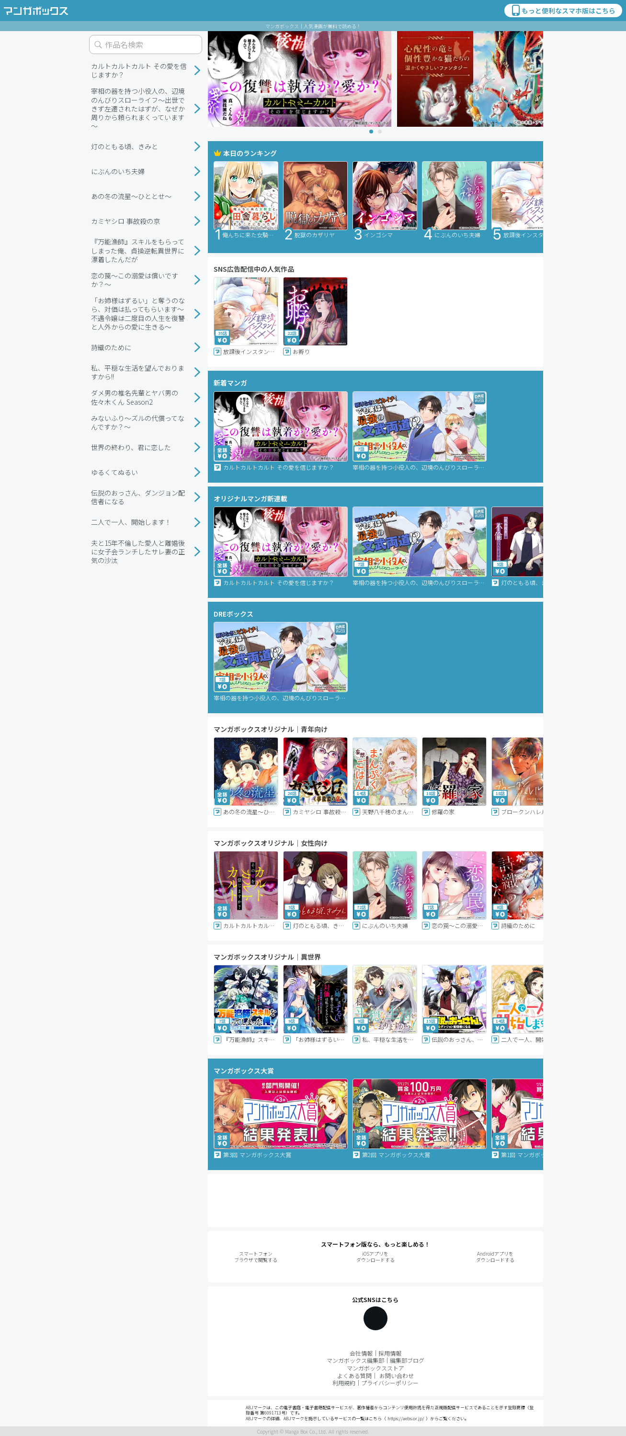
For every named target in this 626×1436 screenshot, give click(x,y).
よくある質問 (354, 1375)
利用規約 (343, 1383)
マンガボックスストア (375, 1368)
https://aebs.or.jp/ (406, 1418)
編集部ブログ (407, 1360)
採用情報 (389, 1353)
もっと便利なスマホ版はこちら (562, 10)
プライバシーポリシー (390, 1383)
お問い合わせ (396, 1375)
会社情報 (361, 1353)
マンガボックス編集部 (355, 1360)
